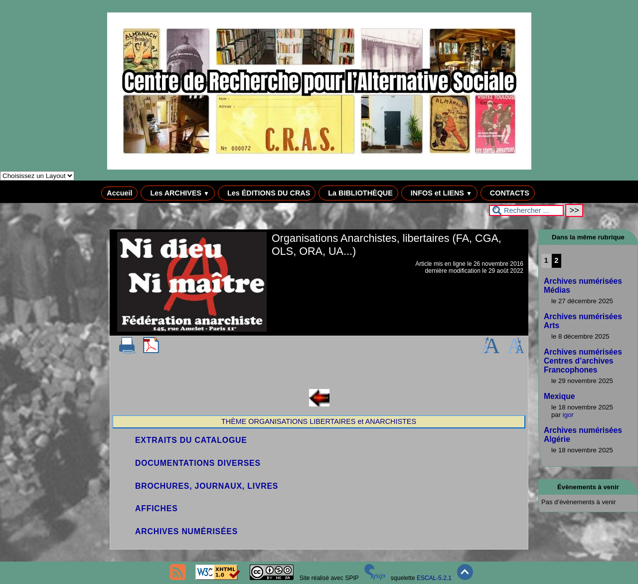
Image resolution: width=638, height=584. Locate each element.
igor (568, 414)
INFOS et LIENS (439, 193)
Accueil (119, 193)
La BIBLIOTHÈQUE (358, 193)
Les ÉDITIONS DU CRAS (266, 193)
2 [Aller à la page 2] (556, 260)
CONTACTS (507, 193)
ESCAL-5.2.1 (434, 578)
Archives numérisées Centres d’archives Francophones (583, 361)
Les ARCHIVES (177, 193)
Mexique (559, 396)
